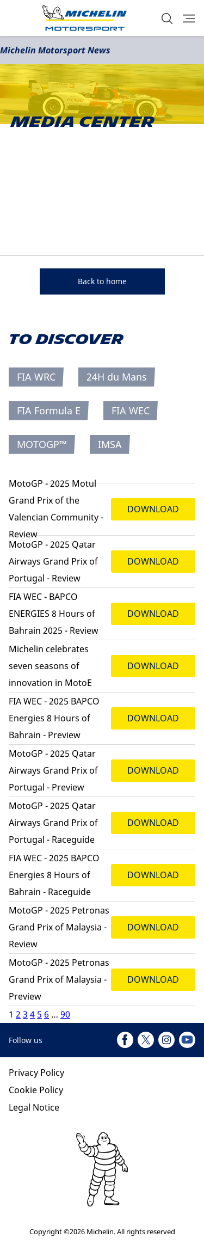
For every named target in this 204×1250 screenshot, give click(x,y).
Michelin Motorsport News (55, 50)
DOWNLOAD (153, 509)
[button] (167, 18)
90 (65, 1014)
